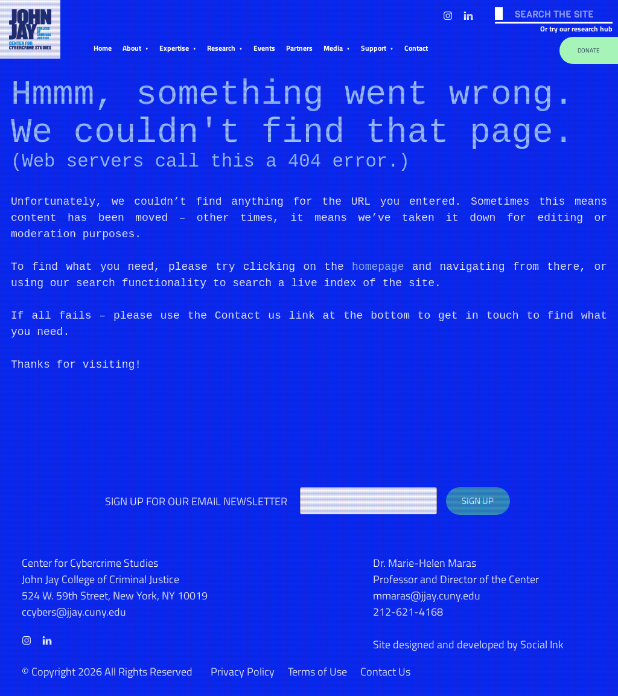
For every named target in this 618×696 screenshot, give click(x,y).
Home (103, 48)
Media (333, 48)
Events (264, 48)
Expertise (174, 48)
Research (221, 48)
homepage (378, 267)
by (468, 644)
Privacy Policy (243, 671)
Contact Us (385, 671)
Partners (299, 48)
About (132, 48)
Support (373, 48)
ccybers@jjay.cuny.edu (74, 612)
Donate (589, 50)
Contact (416, 48)
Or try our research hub (576, 28)
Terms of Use (317, 671)
